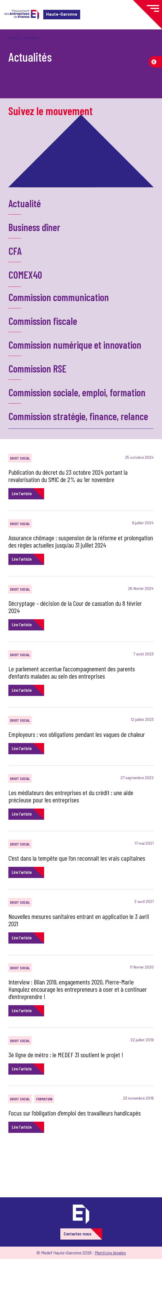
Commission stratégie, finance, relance (78, 416)
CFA (15, 251)
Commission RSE (37, 368)
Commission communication (58, 297)
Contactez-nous (77, 1233)
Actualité (24, 203)
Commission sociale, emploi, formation (77, 392)
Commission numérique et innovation (74, 345)
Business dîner (34, 227)
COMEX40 (25, 275)
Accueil (13, 37)
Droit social (20, 458)
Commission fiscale (42, 321)
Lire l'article (22, 493)
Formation (44, 1098)
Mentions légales (110, 1252)
